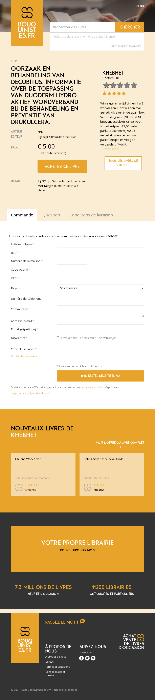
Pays (14, 288)
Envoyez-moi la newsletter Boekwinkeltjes (86, 338)
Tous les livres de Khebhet (123, 163)
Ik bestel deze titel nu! (100, 376)
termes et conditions (93, 387)
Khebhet (113, 73)
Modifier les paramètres (25, 356)
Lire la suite (110, 149)
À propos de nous (55, 656)
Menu (140, 6)
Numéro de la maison (25, 261)
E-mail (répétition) (23, 329)
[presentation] (87, 353)
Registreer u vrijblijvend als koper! (30, 393)
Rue (13, 253)
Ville (13, 278)
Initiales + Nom (21, 244)
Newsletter (19, 338)
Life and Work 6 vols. (28, 459)
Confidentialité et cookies (55, 673)
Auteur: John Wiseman (97, 478)
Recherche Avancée (126, 46)
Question (51, 215)
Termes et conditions (57, 666)
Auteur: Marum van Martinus (32, 478)
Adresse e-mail (21, 321)
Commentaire (20, 309)
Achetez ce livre (62, 166)
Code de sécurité (23, 349)
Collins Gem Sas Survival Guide (104, 459)
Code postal (19, 269)
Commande (22, 215)
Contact (49, 661)
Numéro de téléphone (26, 298)
